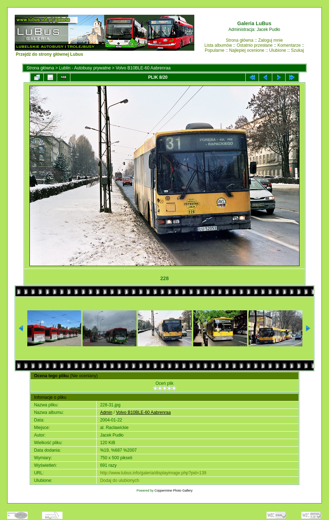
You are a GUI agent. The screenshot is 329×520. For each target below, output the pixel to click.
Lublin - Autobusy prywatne (85, 67)
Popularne (214, 50)
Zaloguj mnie (270, 40)
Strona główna (240, 40)
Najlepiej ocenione (246, 50)
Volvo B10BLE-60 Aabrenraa (143, 67)
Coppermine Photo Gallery (173, 490)
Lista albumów (218, 45)
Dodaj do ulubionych (119, 480)
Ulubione (277, 50)
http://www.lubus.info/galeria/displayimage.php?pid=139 (153, 472)
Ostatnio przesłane (255, 45)
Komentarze (289, 45)
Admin (106, 412)
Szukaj (297, 50)
